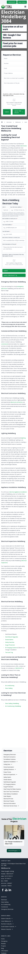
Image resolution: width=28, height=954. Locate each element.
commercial (4, 344)
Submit (7, 112)
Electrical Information (10, 803)
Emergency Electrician (10, 754)
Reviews (3, 943)
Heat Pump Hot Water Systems (12, 789)
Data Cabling (8, 688)
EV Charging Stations (11, 647)
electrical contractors (17, 402)
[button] (14, 102)
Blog (2, 948)
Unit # (3, 207)
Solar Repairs (7, 796)
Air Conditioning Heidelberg (13, 706)
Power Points (7, 772)
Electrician (4, 900)
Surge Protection (10, 645)
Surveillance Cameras (10, 759)
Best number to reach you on (10, 218)
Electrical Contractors (10, 757)
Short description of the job (9, 244)
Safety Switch (7, 777)
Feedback (3, 953)
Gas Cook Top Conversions (11, 791)
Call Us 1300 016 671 (18, 112)
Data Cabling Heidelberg (12, 703)
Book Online (22, 2)
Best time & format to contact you (11, 237)
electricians (23, 146)
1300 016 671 (11, 2)
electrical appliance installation (18, 492)
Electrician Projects (9, 801)
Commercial (4, 907)
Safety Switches (9, 642)
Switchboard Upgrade (10, 782)
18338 (6, 881)
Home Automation (9, 767)
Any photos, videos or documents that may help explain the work (13, 94)
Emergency (4, 941)
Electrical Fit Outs (8, 798)
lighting (23, 438)
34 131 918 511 (8, 876)
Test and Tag (9, 652)
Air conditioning (9, 685)
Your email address (7, 224)
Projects (3, 946)
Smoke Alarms (9, 639)
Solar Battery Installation (11, 794)
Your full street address (16, 207)
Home (3, 939)
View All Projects (14, 850)
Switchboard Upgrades (11, 637)
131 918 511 (7, 878)
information (4, 951)
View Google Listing (7, 871)
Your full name (6, 231)
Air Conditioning (5, 904)
